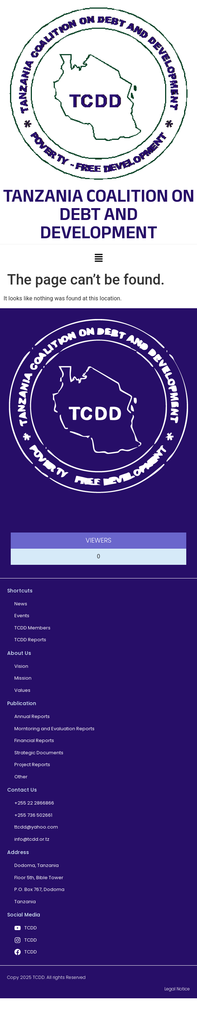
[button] (98, 257)
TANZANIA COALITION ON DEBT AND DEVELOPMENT (98, 214)
